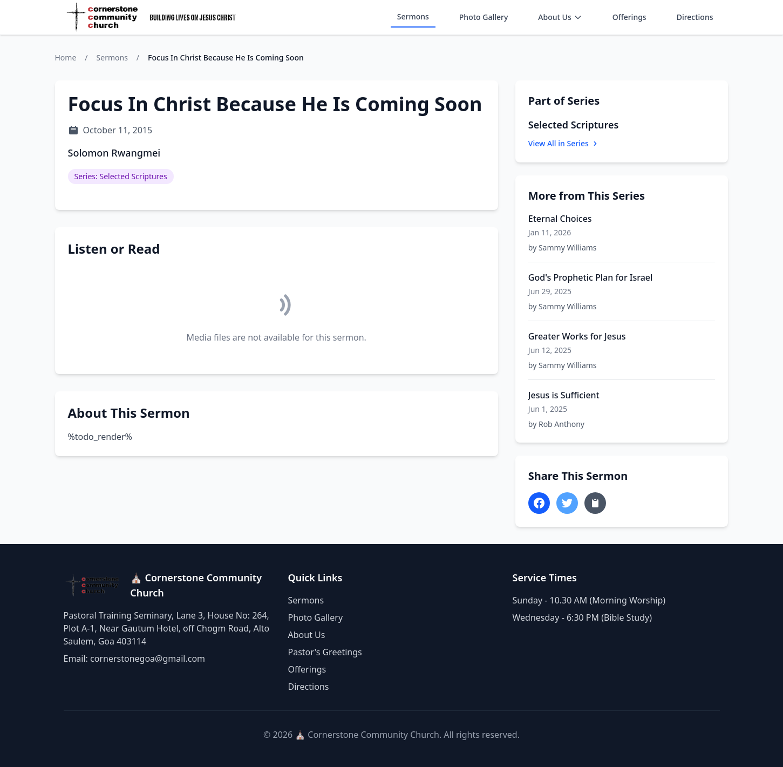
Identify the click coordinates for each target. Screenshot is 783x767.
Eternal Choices (560, 219)
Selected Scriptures (573, 124)
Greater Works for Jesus (577, 336)
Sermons (413, 16)
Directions (695, 17)
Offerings (629, 17)
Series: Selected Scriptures (120, 176)
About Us (560, 17)
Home (66, 57)
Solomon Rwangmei (114, 152)
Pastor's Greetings (325, 652)
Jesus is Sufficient (564, 395)
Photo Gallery (483, 17)
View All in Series (564, 143)
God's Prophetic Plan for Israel (590, 277)
